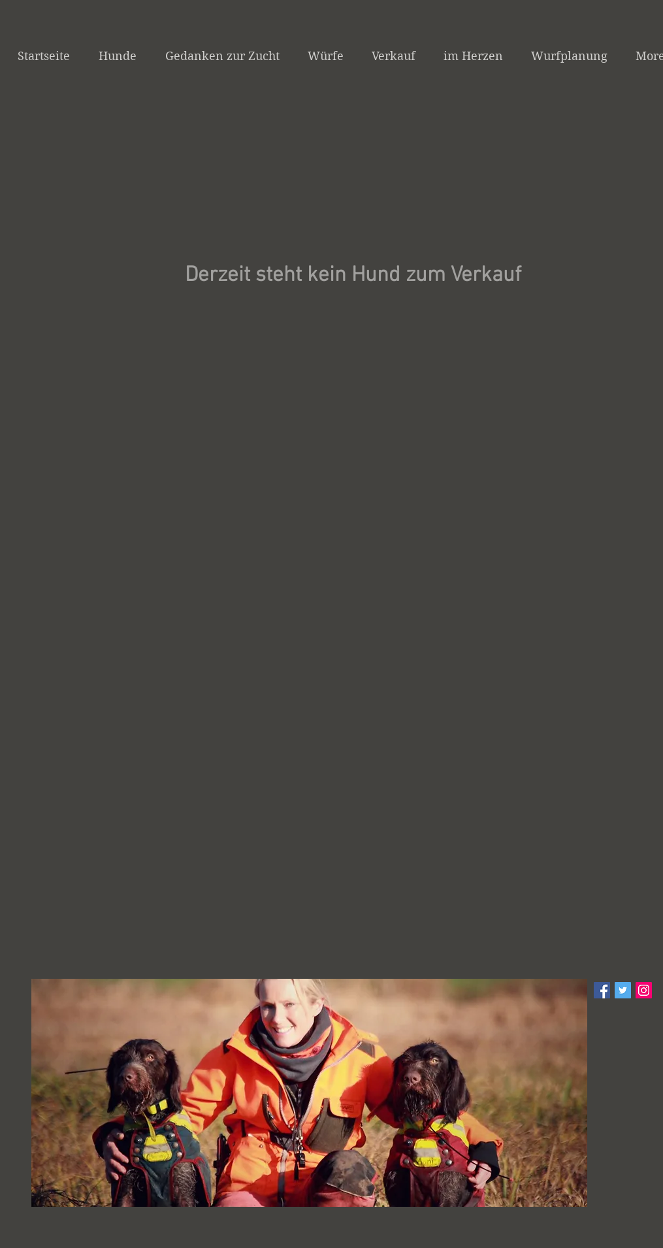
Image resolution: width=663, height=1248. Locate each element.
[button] (309, 1093)
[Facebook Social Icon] (602, 990)
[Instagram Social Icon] (644, 990)
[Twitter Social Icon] (623, 990)
